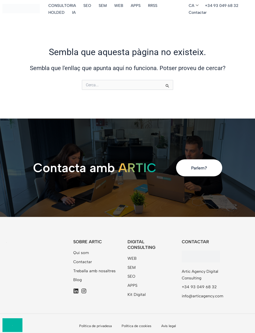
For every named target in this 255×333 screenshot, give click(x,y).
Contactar (198, 12)
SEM (103, 5)
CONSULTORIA (62, 5)
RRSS (152, 5)
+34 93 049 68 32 (221, 5)
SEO (87, 5)
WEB (118, 5)
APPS (136, 5)
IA (74, 12)
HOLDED (56, 12)
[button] (194, 5)
